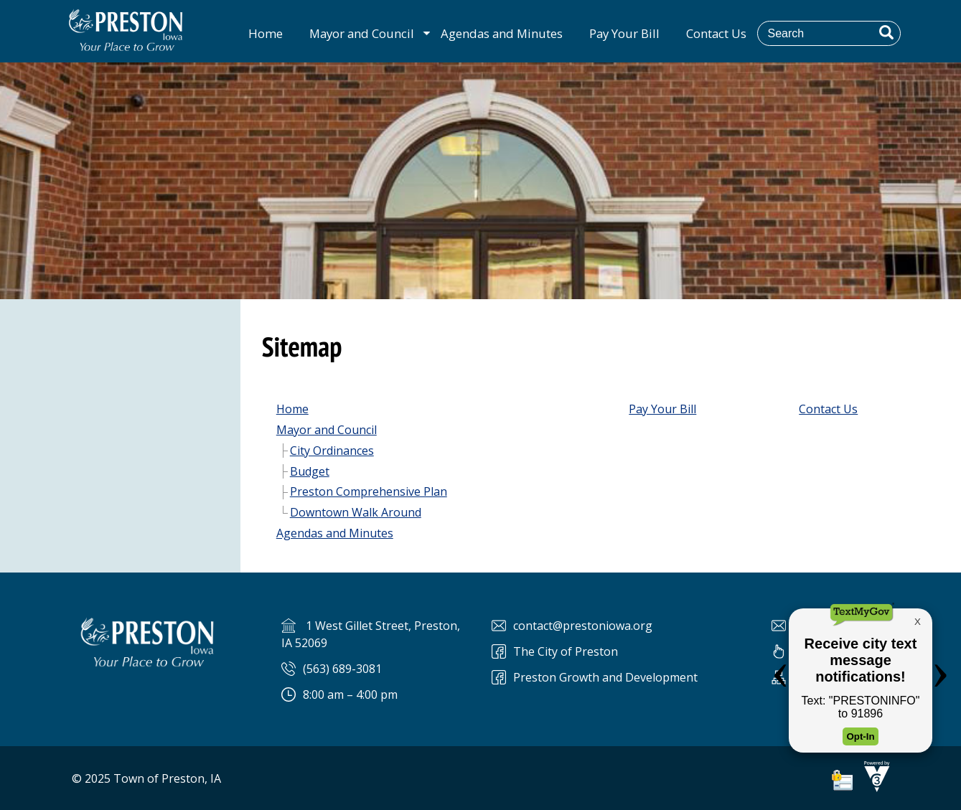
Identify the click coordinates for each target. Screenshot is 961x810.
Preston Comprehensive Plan (368, 491)
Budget (309, 471)
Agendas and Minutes (502, 33)
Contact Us (716, 33)
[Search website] (839, 33)
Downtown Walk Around (355, 512)
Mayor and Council (361, 33)
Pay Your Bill (624, 33)
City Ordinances (332, 450)
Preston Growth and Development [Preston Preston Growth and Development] (605, 677)
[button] (886, 32)
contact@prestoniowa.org (582, 626)
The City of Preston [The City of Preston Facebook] (565, 651)
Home (265, 33)
